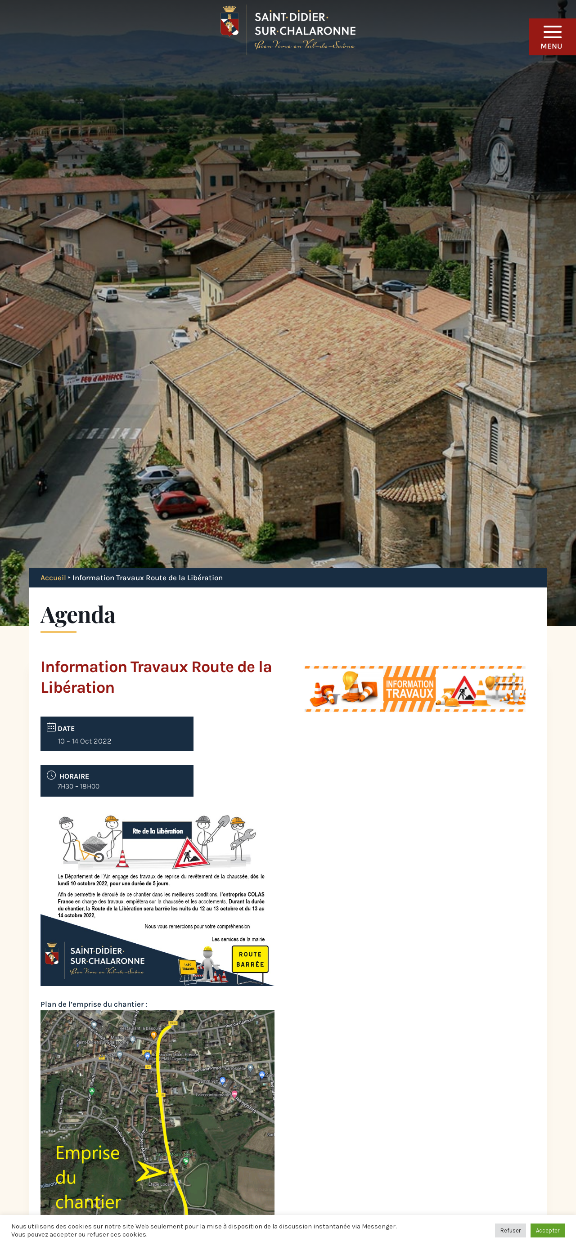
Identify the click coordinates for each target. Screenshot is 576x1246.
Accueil (53, 577)
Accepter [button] (547, 1230)
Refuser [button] (510, 1230)
